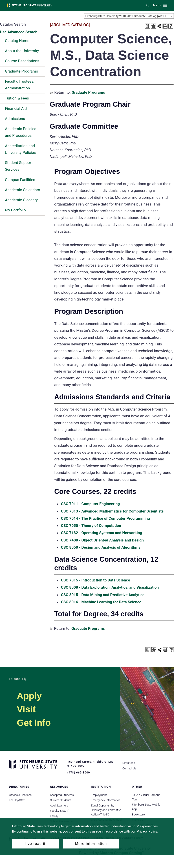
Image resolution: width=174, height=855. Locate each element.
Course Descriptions (22, 61)
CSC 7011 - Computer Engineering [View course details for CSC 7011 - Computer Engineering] (90, 504)
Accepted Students (62, 795)
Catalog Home (17, 40)
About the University (22, 51)
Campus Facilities (20, 179)
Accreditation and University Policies (20, 149)
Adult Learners (59, 805)
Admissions (15, 118)
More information (91, 844)
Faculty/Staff (17, 800)
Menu (157, 5)
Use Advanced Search (18, 32)
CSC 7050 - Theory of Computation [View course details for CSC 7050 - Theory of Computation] (91, 525)
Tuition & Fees (17, 98)
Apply (29, 696)
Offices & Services (20, 795)
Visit (26, 709)
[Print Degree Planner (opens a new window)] (147, 26)
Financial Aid (16, 108)
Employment (99, 795)
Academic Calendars (22, 190)
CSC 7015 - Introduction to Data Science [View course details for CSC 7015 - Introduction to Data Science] (95, 580)
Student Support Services (19, 166)
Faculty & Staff (59, 810)
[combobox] (129, 16)
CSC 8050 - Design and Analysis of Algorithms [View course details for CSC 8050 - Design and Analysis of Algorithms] (100, 547)
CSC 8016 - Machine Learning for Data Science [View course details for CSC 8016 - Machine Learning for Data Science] (101, 602)
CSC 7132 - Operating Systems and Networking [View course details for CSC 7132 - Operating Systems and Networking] (101, 532)
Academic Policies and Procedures (20, 132)
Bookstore (138, 814)
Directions (128, 762)
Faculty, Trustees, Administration (19, 84)
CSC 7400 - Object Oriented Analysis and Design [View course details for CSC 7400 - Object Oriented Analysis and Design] (102, 540)
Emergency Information (106, 800)
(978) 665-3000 (78, 772)
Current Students (60, 800)
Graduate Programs (21, 71)
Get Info (34, 723)
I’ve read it (35, 844)
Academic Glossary (21, 200)
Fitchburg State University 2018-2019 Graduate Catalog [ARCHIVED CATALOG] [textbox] (129, 16)
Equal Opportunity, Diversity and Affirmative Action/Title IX (106, 810)
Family (54, 815)
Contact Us (129, 768)
